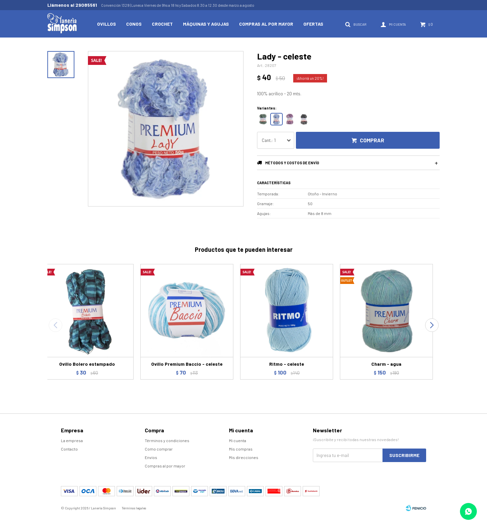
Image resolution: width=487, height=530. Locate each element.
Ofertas (313, 24)
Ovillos (106, 24)
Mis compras (241, 449)
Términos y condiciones (167, 440)
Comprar (372, 140)
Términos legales (134, 508)
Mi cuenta (237, 440)
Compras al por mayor (266, 24)
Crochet (162, 24)
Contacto (69, 449)
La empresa (72, 440)
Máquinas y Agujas (206, 24)
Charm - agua (386, 364)
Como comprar (159, 449)
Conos (134, 24)
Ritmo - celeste (286, 364)
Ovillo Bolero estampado (87, 364)
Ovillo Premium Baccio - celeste (187, 364)
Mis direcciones (243, 457)
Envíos (151, 457)
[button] (431, 325)
